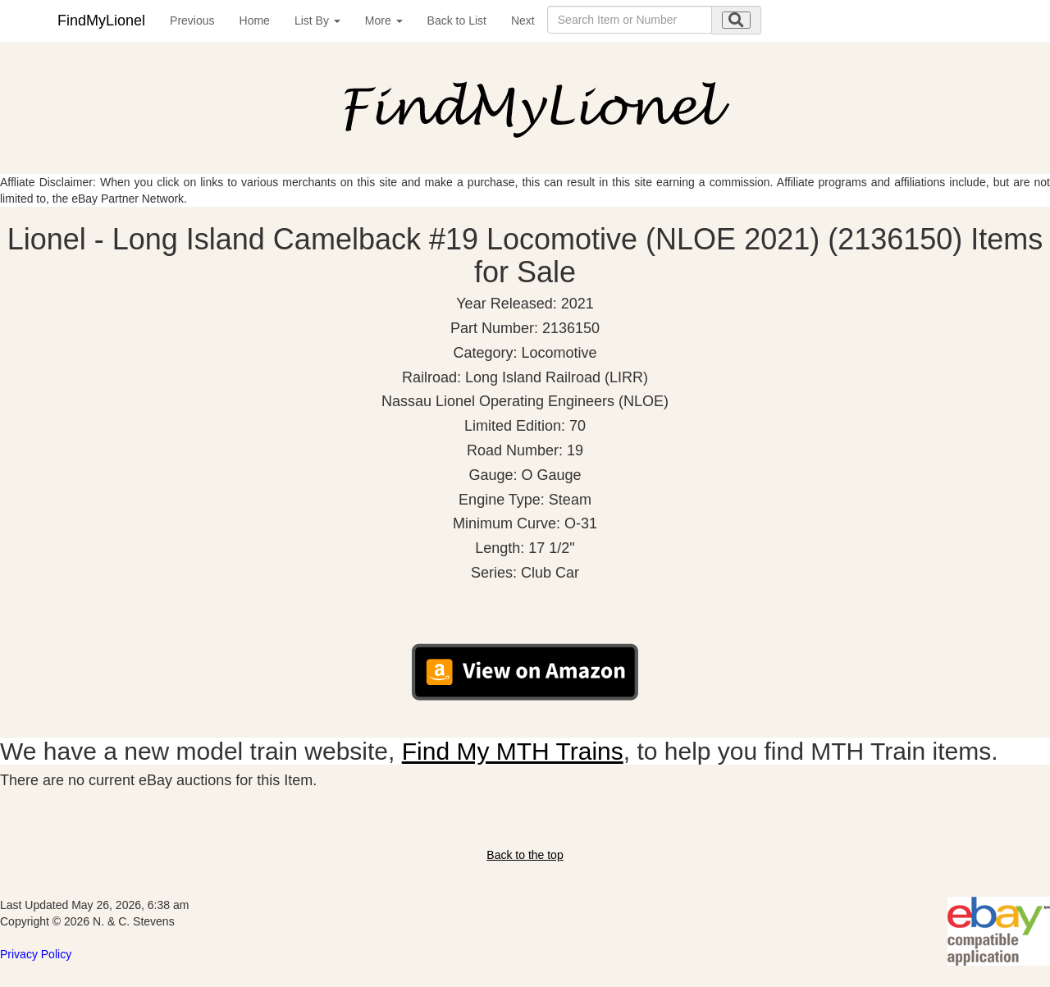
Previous (192, 20)
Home (255, 20)
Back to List (456, 20)
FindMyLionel (101, 20)
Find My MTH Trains (512, 751)
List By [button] (317, 20)
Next (523, 20)
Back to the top (524, 854)
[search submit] (736, 20)
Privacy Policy (35, 954)
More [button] (384, 20)
